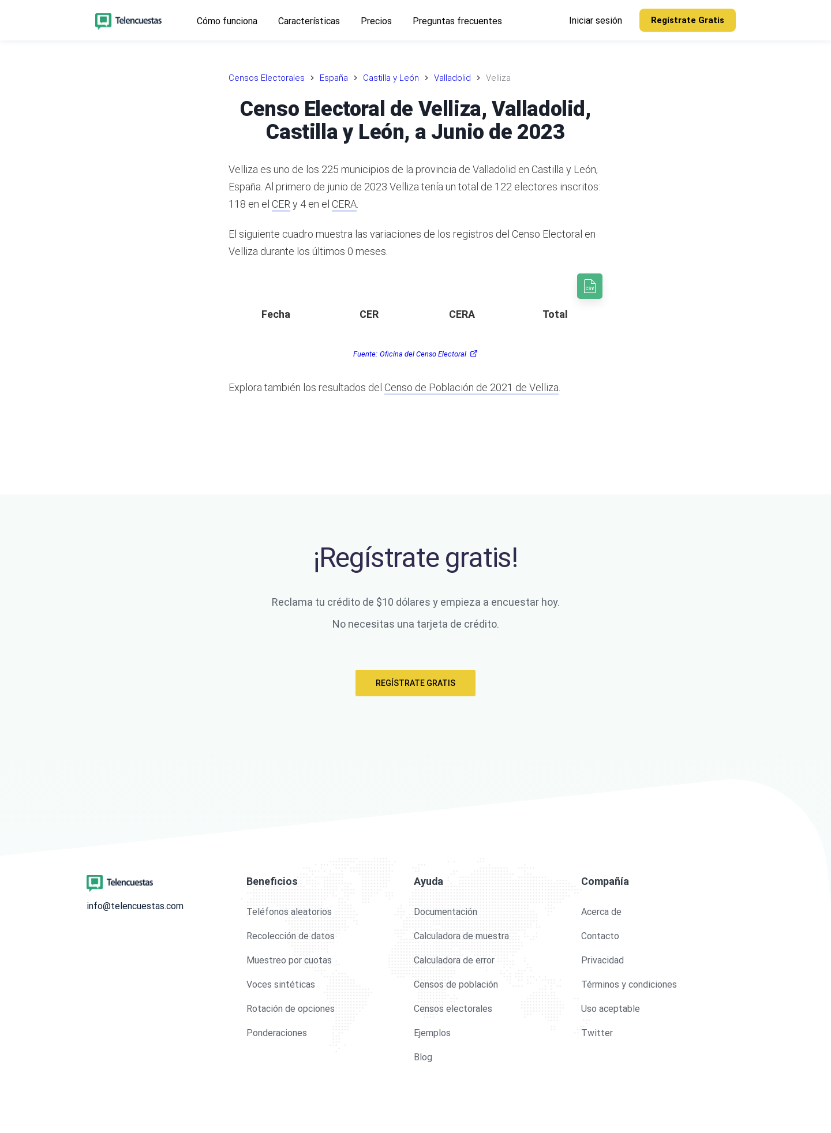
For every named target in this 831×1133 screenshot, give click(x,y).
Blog (423, 1057)
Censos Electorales (267, 78)
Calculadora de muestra (461, 936)
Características (309, 21)
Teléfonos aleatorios (289, 911)
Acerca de (601, 911)
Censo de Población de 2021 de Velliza (471, 387)
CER (281, 204)
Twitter (597, 1032)
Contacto (600, 936)
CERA (344, 204)
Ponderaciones (276, 1032)
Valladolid (452, 78)
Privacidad (602, 960)
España (334, 78)
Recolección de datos (290, 936)
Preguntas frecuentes (457, 21)
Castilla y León (391, 78)
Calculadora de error (454, 960)
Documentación (445, 911)
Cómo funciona (227, 21)
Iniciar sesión (595, 20)
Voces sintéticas (280, 984)
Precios (376, 21)
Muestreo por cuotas (289, 960)
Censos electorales (453, 1008)
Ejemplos (432, 1032)
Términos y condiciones (629, 984)
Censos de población (456, 984)
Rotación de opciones (290, 1008)
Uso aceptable (610, 1008)
